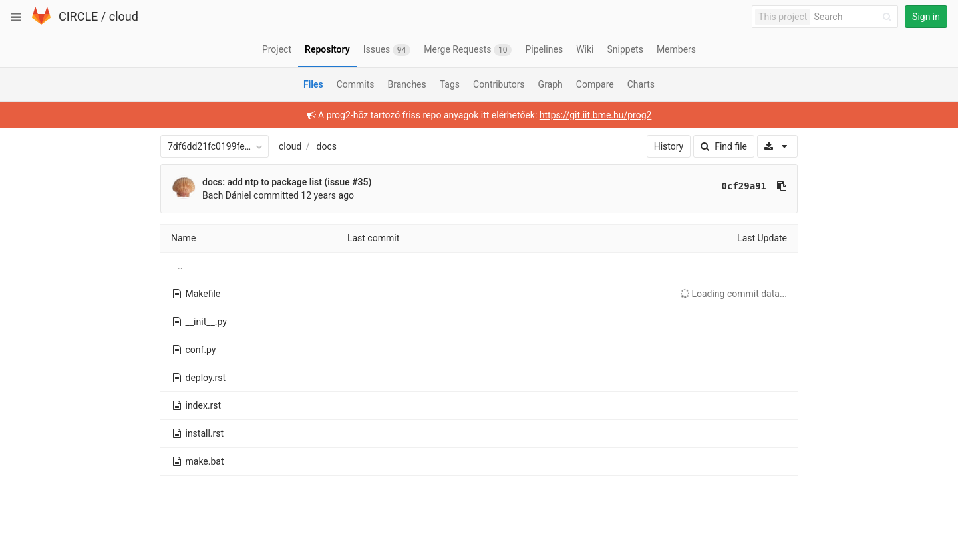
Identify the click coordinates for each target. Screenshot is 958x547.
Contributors (499, 84)
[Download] (777, 146)
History (669, 146)
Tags (450, 84)
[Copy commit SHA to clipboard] (781, 186)
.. (180, 266)
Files (313, 84)
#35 (360, 182)
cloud (123, 16)
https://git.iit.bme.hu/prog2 (596, 115)
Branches (407, 84)
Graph (550, 84)
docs (327, 146)
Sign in (926, 16)
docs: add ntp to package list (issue (277, 182)
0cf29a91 (744, 186)
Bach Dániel (226, 195)
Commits (356, 84)
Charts (641, 84)
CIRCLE (78, 16)
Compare (595, 84)
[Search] (855, 17)
